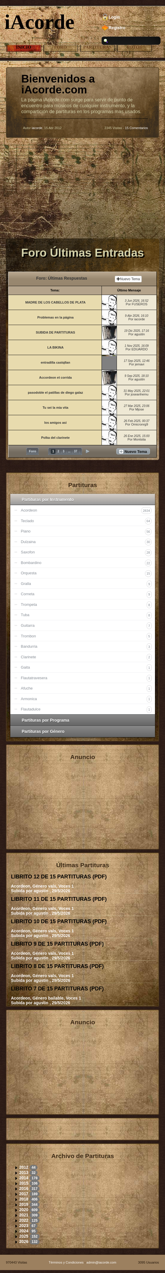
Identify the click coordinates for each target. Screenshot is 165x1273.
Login (114, 17)
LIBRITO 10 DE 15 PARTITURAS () (59, 921)
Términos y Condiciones (66, 1262)
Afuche (86, 688)
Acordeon (86, 510)
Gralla (86, 584)
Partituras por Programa (45, 720)
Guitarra (86, 625)
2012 (23, 1167)
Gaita (86, 667)
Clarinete (86, 657)
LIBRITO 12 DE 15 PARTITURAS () (59, 877)
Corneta (86, 594)
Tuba (86, 615)
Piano (86, 531)
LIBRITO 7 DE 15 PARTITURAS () (57, 989)
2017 (23, 1193)
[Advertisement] (82, 192)
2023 (23, 1225)
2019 (23, 1204)
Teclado (86, 521)
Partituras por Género (43, 731)
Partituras (97, 47)
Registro (117, 27)
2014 (23, 1177)
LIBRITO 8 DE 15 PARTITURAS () (57, 966)
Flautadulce (86, 709)
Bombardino (86, 563)
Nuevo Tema (128, 279)
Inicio (23, 47)
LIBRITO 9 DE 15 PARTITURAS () (57, 944)
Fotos (134, 47)
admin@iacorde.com (101, 1262)
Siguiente (87, 451)
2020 (23, 1209)
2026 (23, 1241)
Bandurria (86, 646)
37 (75, 451)
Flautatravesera (86, 678)
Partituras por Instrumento (48, 499)
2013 (23, 1172)
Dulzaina (86, 542)
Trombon (86, 636)
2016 (23, 1188)
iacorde (37, 128)
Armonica (86, 699)
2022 (23, 1220)
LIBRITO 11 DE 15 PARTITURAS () (59, 899)
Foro (60, 47)
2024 (23, 1231)
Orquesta (86, 573)
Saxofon (86, 552)
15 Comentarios (136, 128)
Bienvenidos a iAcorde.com (58, 84)
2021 (23, 1215)
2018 (23, 1199)
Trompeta (86, 604)
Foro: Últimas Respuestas (61, 278)
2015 (23, 1183)
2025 (23, 1236)
